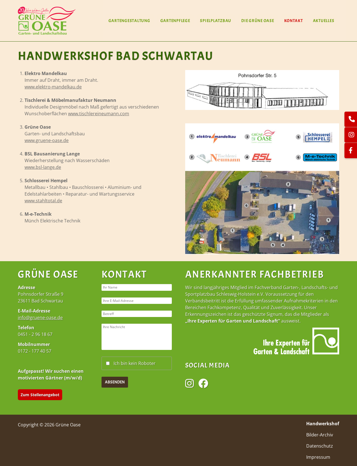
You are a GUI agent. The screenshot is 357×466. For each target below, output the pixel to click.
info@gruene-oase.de (40, 317)
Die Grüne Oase (257, 20)
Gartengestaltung (129, 20)
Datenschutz (319, 446)
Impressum (318, 457)
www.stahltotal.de (43, 201)
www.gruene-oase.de (47, 140)
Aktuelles (323, 20)
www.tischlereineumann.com (98, 114)
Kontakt (293, 20)
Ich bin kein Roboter (135, 376)
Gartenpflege (175, 20)
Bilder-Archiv (319, 435)
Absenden (115, 395)
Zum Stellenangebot (40, 394)
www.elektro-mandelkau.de (53, 87)
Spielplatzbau (215, 20)
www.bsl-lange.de (43, 167)
